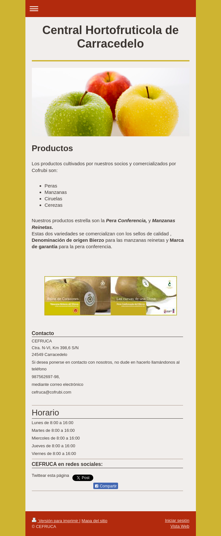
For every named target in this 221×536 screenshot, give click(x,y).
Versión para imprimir (55, 520)
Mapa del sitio (94, 520)
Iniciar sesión (177, 520)
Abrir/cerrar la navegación (110, 8)
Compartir (106, 486)
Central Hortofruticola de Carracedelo (110, 36)
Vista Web (179, 526)
